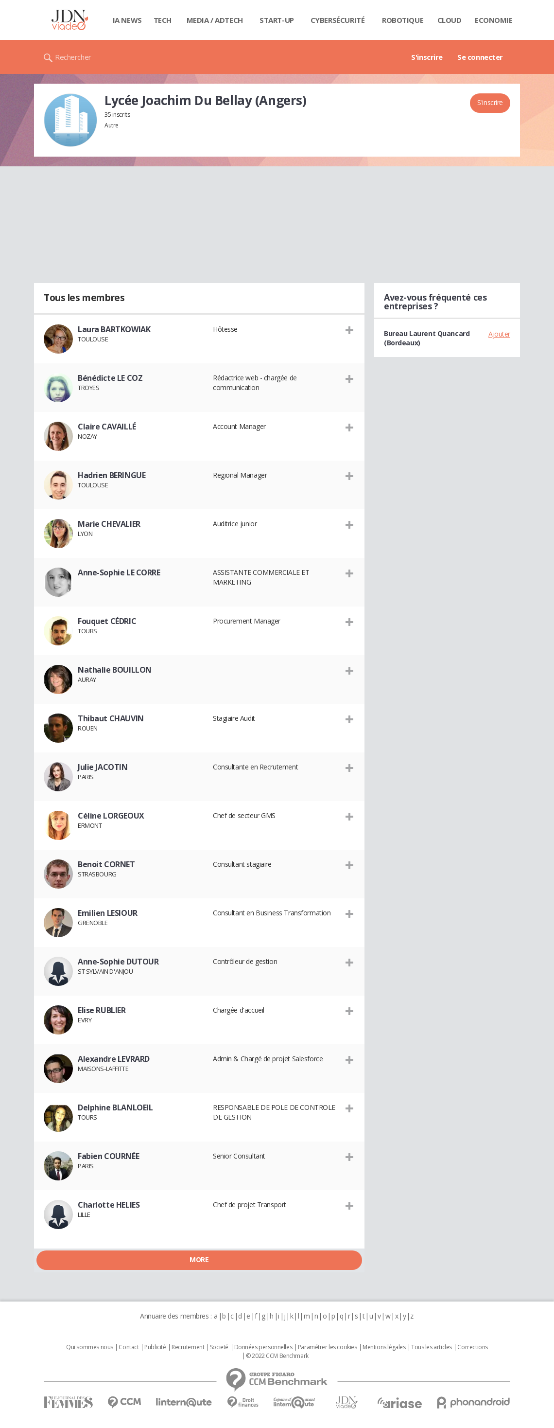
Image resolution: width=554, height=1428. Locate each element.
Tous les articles (431, 1347)
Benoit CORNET (106, 864)
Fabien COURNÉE (108, 1156)
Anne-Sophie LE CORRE (119, 572)
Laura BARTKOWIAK (114, 329)
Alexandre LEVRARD (114, 1058)
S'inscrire (427, 57)
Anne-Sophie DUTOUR (118, 961)
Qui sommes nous (89, 1347)
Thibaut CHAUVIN (111, 718)
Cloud (449, 20)
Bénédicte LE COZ (110, 378)
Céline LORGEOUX (111, 815)
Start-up (277, 20)
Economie (494, 20)
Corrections (472, 1347)
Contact (128, 1347)
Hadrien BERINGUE (111, 475)
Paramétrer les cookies (327, 1347)
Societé (219, 1347)
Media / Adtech (215, 20)
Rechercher (73, 57)
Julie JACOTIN (103, 767)
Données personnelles (263, 1347)
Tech (163, 20)
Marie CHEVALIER (109, 523)
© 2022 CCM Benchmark (277, 1356)
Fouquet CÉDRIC (107, 621)
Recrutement (188, 1347)
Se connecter (480, 57)
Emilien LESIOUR (108, 913)
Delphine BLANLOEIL (115, 1107)
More (199, 1259)
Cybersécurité (338, 20)
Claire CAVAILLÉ (107, 426)
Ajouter (499, 334)
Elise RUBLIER (102, 1010)
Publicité (155, 1347)
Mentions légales (384, 1347)
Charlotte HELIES (108, 1204)
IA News (127, 20)
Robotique (402, 20)
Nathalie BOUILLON (115, 669)
